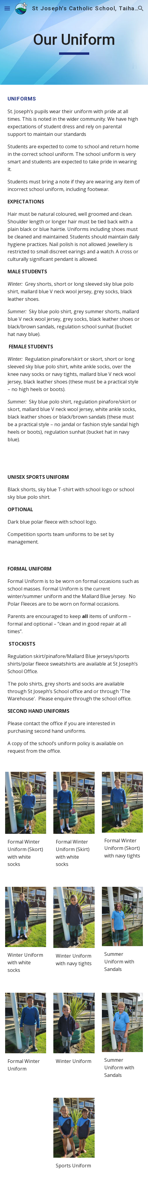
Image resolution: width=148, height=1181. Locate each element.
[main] (74, 42)
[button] (7, 8)
